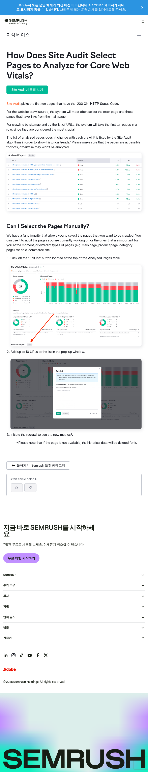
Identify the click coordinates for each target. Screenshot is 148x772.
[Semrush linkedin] (5, 655)
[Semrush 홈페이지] (15, 22)
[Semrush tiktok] (22, 655)
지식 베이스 (18, 35)
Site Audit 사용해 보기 (27, 90)
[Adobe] (9, 669)
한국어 (7, 637)
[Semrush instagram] (13, 655)
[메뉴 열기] (143, 22)
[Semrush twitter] (46, 655)
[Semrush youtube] (30, 655)
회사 (6, 595)
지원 (6, 606)
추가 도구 (9, 585)
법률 (6, 627)
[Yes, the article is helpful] (17, 487)
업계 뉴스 (9, 617)
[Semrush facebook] (38, 655)
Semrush (9, 574)
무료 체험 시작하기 (21, 558)
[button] (30, 487)
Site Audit (13, 104)
